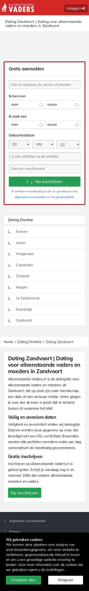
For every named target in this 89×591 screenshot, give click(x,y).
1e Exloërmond (23, 298)
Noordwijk (20, 309)
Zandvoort (20, 320)
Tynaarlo (18, 276)
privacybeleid (65, 197)
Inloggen (76, 8)
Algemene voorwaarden (27, 521)
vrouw (62, 104)
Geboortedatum (21, 135)
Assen (17, 243)
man (26, 104)
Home (8, 342)
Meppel (18, 287)
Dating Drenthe (29, 342)
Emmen (18, 232)
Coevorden (20, 265)
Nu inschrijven (44, 181)
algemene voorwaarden (30, 197)
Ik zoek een (18, 116)
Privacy (15, 531)
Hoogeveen (21, 254)
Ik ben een (17, 96)
